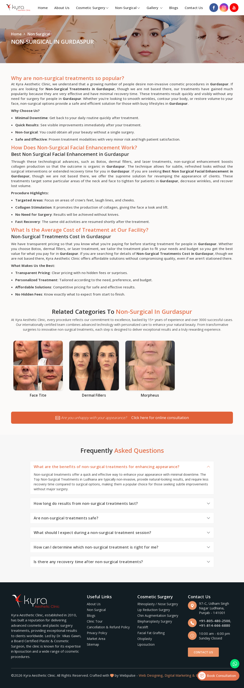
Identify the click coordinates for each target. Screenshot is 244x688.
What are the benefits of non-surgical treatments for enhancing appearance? (106, 466)
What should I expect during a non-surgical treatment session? (92, 532)
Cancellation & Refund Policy (108, 627)
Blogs (173, 7)
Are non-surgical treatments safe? (66, 518)
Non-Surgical (127, 7)
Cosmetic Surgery (92, 7)
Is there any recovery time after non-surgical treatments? (88, 561)
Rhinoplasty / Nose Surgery (157, 604)
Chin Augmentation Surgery (157, 615)
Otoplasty (144, 638)
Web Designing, (151, 675)
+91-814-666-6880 (214, 625)
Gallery (155, 7)
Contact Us (194, 7)
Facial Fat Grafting (151, 633)
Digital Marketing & (180, 675)
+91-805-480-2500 (214, 620)
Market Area (96, 638)
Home (43, 7)
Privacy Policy (97, 633)
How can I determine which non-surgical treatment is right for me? (96, 547)
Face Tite (38, 395)
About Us (61, 7)
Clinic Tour (94, 621)
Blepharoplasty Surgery (154, 621)
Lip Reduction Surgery (153, 610)
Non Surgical (96, 610)
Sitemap (93, 644)
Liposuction (146, 644)
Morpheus (150, 395)
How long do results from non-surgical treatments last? (86, 503)
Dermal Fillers (94, 395)
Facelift (142, 627)
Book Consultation (217, 675)
